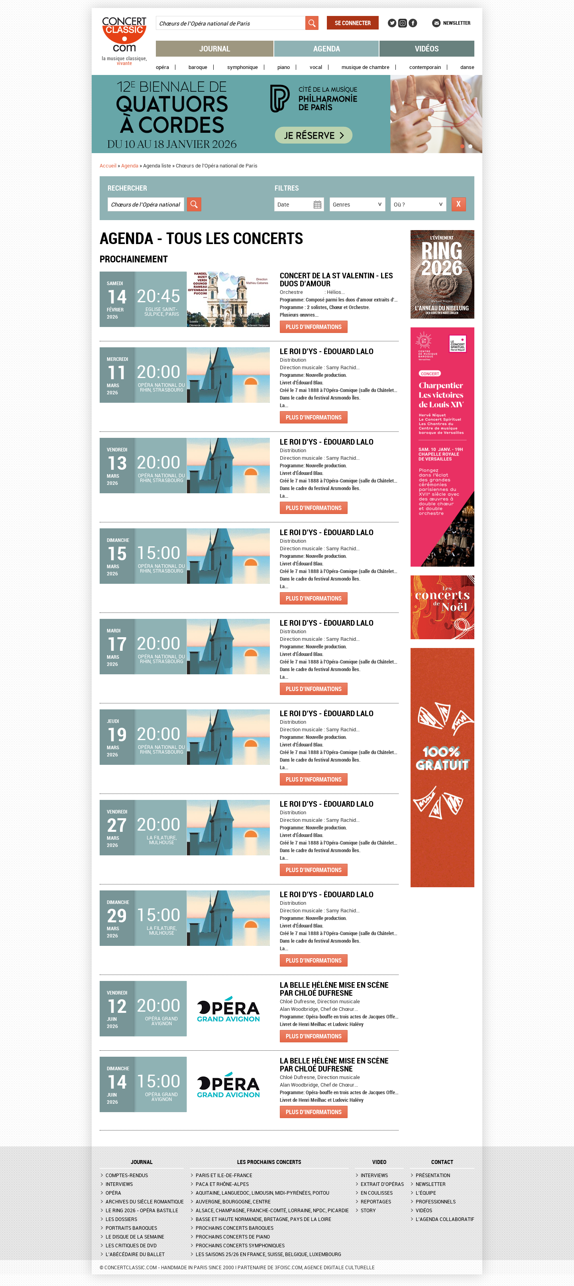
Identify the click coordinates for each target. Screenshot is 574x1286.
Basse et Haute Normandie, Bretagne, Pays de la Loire (263, 1219)
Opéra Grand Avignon (161, 1020)
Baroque (198, 67)
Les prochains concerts (269, 1162)
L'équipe (426, 1193)
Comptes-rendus (127, 1175)
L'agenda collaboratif (445, 1219)
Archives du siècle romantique (145, 1201)
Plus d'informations (314, 327)
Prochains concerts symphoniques (240, 1245)
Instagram (402, 23)
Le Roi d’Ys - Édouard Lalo (326, 351)
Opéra (162, 67)
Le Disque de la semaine (135, 1236)
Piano (283, 67)
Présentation (433, 1175)
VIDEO (379, 1162)
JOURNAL (142, 1162)
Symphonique (242, 67)
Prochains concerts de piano (233, 1236)
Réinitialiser (459, 204)
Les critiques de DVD (131, 1245)
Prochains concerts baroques (234, 1228)
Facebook (413, 23)
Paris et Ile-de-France (224, 1175)
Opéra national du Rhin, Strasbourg (161, 387)
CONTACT (442, 1162)
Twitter (392, 23)
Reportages (376, 1201)
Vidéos (427, 48)
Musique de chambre (365, 67)
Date (283, 204)
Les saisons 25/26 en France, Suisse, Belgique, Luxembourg (268, 1254)
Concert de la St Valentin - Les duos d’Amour (336, 279)
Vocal (316, 67)
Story (368, 1210)
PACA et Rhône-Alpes (222, 1184)
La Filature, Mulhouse (162, 839)
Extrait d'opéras (382, 1184)
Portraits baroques (131, 1228)
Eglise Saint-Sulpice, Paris (161, 311)
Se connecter (353, 23)
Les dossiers (121, 1219)
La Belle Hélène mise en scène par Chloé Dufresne (334, 988)
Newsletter (456, 22)
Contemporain (425, 67)
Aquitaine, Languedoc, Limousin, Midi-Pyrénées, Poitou (262, 1193)
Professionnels (436, 1201)
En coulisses (377, 1193)
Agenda (326, 48)
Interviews (119, 1184)
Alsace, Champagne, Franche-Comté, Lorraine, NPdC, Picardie (272, 1210)
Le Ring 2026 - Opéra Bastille (142, 1210)
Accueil (108, 165)
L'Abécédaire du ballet (135, 1254)
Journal (214, 48)
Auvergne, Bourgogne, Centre (233, 1201)
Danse (467, 67)
